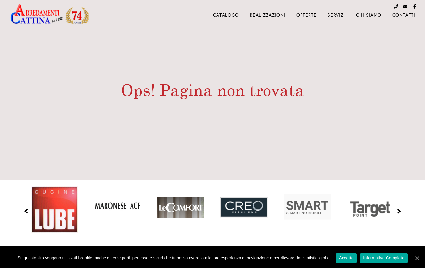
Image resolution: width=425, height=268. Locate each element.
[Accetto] (417, 258)
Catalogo (226, 15)
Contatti (403, 15)
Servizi (336, 15)
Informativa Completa (383, 257)
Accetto (346, 257)
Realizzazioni (267, 15)
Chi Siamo (368, 15)
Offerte (306, 15)
